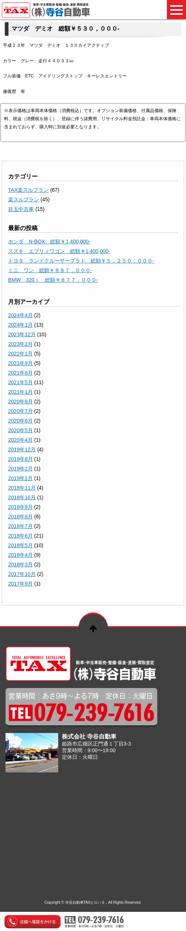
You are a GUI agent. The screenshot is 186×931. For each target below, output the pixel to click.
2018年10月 (22, 497)
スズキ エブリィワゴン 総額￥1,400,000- (59, 251)
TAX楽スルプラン (28, 190)
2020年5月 (20, 430)
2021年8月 (20, 373)
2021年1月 (20, 392)
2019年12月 (22, 449)
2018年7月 (20, 526)
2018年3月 (20, 564)
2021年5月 (20, 382)
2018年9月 (20, 507)
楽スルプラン (23, 199)
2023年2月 (20, 344)
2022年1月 (20, 354)
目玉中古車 (21, 209)
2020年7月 (20, 411)
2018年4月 (20, 555)
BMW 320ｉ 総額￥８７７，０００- (53, 280)
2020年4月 (20, 440)
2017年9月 (20, 584)
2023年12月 (22, 334)
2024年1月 (20, 325)
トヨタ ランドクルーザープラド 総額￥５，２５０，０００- (81, 261)
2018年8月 (20, 517)
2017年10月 (22, 574)
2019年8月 (20, 459)
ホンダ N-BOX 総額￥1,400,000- (49, 241)
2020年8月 (20, 401)
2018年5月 (20, 545)
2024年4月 (20, 315)
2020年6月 (20, 421)
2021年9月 (20, 363)
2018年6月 (20, 536)
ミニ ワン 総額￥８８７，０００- (50, 270)
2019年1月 (20, 478)
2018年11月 (22, 488)
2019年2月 (20, 469)
